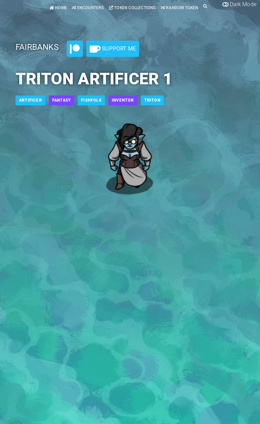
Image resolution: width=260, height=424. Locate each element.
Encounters (88, 7)
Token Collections (132, 7)
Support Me (113, 49)
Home (58, 7)
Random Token (179, 7)
